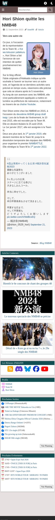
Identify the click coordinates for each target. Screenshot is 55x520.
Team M (8, 387)
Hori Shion (9, 390)
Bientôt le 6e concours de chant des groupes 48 (27, 283)
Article (41, 30)
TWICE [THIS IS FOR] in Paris (24, 463)
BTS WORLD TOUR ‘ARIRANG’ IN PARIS (29, 475)
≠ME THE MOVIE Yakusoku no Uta (20, 407)
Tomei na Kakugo (12, 411)
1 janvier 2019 (33, 134)
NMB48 (8, 384)
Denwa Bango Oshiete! (14, 423)
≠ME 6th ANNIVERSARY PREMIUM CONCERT (25, 415)
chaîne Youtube (28, 104)
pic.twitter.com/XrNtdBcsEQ (21, 217)
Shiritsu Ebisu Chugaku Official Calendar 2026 (24, 419)
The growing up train (13, 434)
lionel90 (31, 30)
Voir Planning (46, 446)
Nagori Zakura (10, 426)
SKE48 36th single (12, 438)
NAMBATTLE (36, 143)
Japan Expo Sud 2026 (20, 460)
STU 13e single (11, 430)
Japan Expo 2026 (23, 471)
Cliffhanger (9, 403)
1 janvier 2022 (38, 147)
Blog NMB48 (46, 243)
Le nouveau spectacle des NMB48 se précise (27, 316)
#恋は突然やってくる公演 (21, 163)
